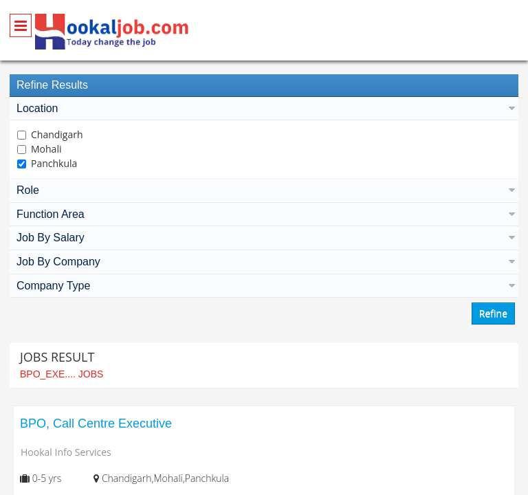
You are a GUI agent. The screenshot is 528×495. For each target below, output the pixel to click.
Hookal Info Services (66, 452)
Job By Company (264, 261)
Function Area (264, 214)
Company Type (264, 286)
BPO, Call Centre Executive (96, 423)
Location (264, 108)
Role (264, 190)
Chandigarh (57, 134)
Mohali (46, 148)
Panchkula (54, 163)
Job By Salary (264, 237)
